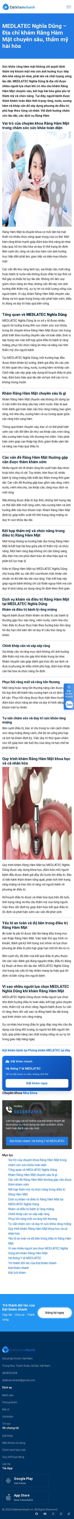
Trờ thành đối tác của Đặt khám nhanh (32, 1263)
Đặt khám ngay (37, 1083)
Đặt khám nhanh (18, 1268)
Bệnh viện (7, 1395)
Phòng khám (9, 1402)
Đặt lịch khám (17, 1273)
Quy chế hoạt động (13, 1456)
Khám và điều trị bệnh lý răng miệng (31, 1209)
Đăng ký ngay (54, 1312)
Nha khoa (30, 1093)
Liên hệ (6, 1464)
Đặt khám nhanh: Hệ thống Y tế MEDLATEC (37, 1141)
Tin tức (6, 1423)
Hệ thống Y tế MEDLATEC (24, 1258)
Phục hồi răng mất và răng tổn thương (32, 1219)
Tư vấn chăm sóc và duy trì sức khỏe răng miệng (39, 1224)
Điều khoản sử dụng (13, 1442)
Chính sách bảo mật (14, 1449)
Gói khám (7, 1416)
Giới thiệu (7, 1435)
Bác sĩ (5, 1409)
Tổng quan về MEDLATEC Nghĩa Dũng (32, 1170)
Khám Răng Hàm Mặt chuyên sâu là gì (32, 1175)
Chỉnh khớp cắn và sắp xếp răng (28, 1214)
